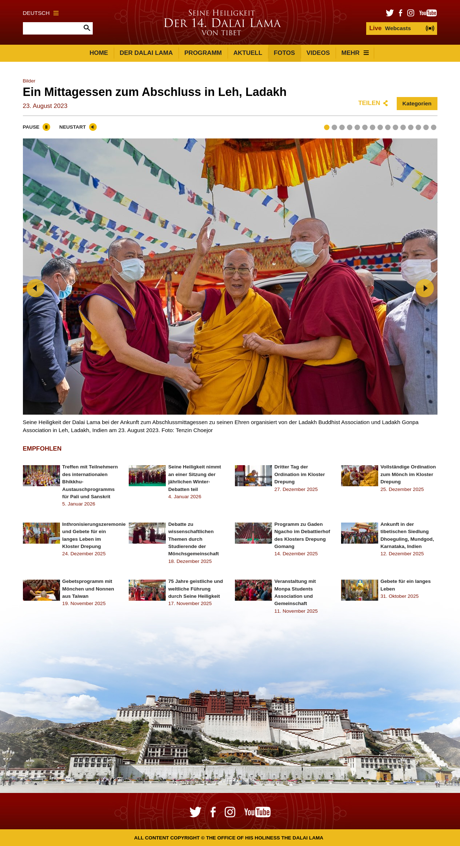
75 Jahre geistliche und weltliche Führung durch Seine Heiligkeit (195, 589)
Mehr (355, 52)
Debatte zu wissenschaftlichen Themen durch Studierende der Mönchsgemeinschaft (193, 539)
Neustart (72, 127)
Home (98, 52)
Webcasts (390, 28)
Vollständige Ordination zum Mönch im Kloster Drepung (408, 474)
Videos (318, 52)
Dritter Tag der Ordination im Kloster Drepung (300, 474)
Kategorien (417, 103)
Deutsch (41, 13)
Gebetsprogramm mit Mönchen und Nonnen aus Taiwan (88, 589)
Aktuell (247, 52)
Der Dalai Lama (146, 52)
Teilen (369, 103)
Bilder (29, 81)
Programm (203, 52)
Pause (31, 127)
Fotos (284, 52)
